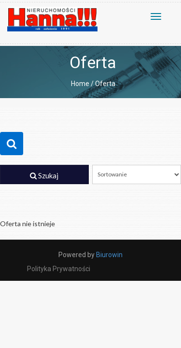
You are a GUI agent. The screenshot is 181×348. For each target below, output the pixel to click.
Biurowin (109, 255)
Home (80, 83)
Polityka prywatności (58, 269)
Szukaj (44, 175)
